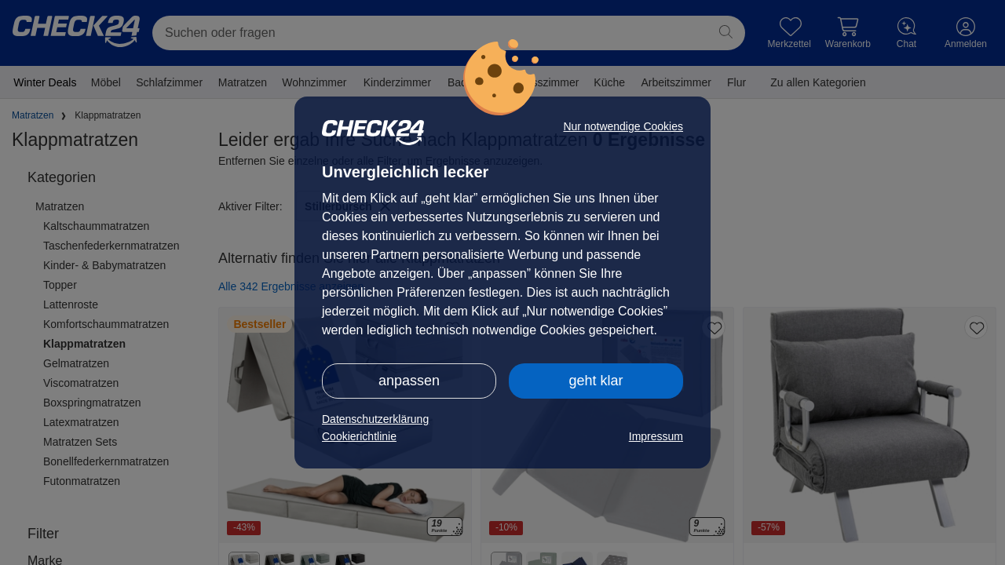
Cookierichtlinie (359, 436)
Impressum (656, 436)
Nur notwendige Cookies (623, 126)
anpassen (409, 380)
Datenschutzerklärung (375, 419)
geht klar (595, 380)
